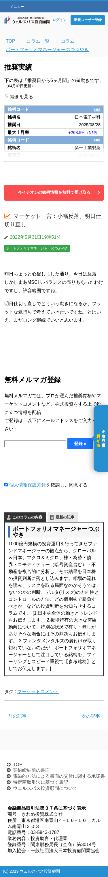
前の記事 (17, 716)
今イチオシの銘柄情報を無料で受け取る (54, 192)
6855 (96, 109)
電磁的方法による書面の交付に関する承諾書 (59, 776)
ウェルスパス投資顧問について (45, 788)
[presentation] (48, 465)
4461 (96, 139)
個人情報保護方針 (27, 484)
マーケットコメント (38, 691)
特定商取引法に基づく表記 (40, 782)
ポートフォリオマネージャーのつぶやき (37, 248)
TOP (17, 764)
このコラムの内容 (27, 517)
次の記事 (91, 716)
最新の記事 (65, 517)
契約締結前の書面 (31, 770)
